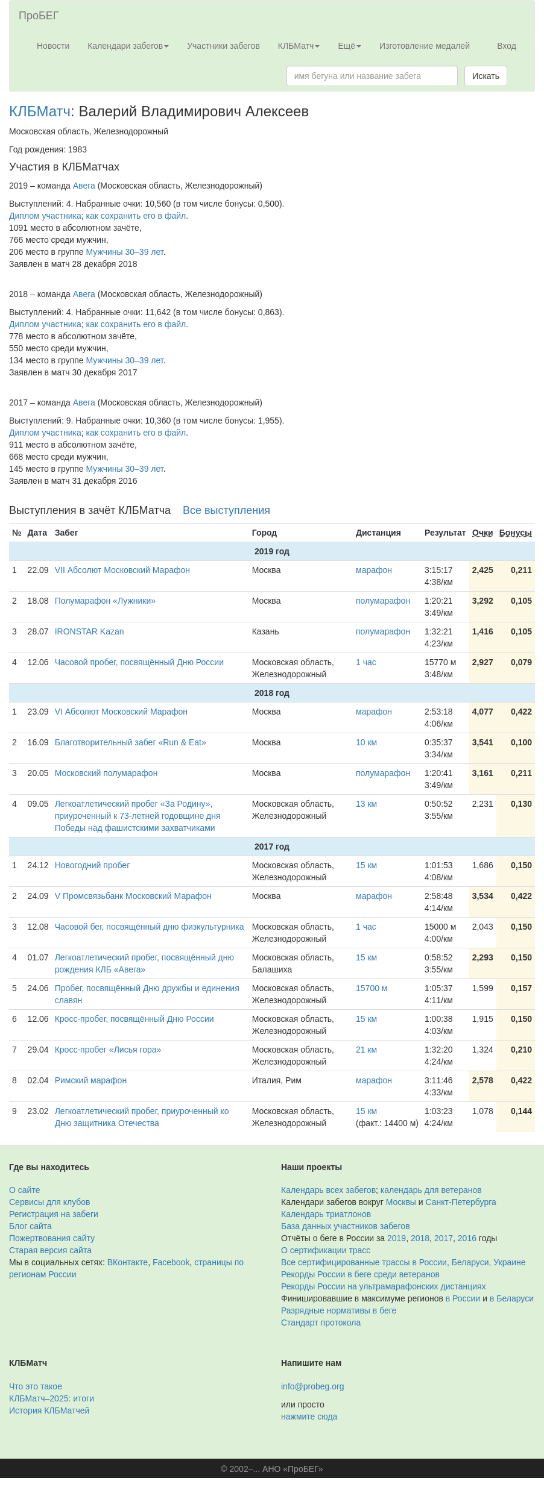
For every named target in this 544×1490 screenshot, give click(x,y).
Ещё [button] (349, 46)
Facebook (171, 1262)
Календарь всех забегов (328, 1190)
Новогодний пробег (92, 865)
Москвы (401, 1202)
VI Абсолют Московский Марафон (121, 711)
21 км (366, 1049)
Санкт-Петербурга (461, 1202)
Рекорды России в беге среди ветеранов (360, 1274)
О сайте (24, 1190)
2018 (420, 1238)
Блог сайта (30, 1226)
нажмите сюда (309, 1416)
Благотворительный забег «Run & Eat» (130, 742)
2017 (443, 1238)
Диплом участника (45, 216)
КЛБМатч (40, 111)
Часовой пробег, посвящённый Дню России (139, 662)
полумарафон (383, 601)
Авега (84, 185)
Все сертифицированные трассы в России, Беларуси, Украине (403, 1262)
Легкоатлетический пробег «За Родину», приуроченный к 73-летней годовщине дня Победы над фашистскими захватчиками (138, 816)
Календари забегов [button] (128, 46)
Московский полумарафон (106, 773)
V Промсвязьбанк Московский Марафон (133, 896)
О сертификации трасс (325, 1250)
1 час (366, 662)
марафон (374, 570)
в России (463, 1298)
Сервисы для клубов (49, 1202)
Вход (506, 46)
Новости (53, 46)
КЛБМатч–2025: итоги (51, 1398)
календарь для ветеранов (431, 1190)
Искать (485, 76)
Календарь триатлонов (326, 1214)
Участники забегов (223, 46)
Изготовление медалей (424, 46)
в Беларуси (512, 1298)
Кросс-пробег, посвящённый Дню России (134, 1019)
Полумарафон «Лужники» (105, 601)
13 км (366, 804)
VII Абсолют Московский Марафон (122, 570)
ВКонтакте (127, 1262)
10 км (366, 742)
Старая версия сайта (50, 1250)
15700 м (371, 988)
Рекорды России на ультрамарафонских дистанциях (383, 1286)
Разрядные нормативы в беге (338, 1310)
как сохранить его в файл (136, 216)
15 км (366, 865)
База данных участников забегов (345, 1226)
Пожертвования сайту (52, 1238)
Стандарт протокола (321, 1322)
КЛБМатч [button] (299, 46)
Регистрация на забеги (53, 1214)
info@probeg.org (312, 1386)
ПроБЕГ (39, 16)
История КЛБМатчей (49, 1410)
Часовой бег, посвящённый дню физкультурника (149, 926)
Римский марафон (91, 1080)
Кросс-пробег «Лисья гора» (108, 1049)
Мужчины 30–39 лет (124, 252)
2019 (396, 1238)
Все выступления (226, 510)
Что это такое (35, 1386)
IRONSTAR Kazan (89, 631)
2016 (467, 1238)
